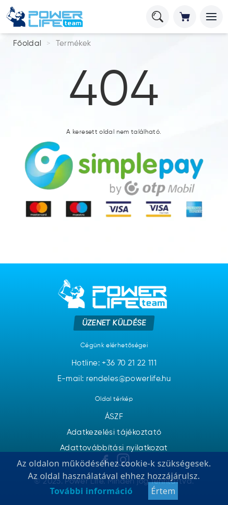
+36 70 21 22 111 (129, 363)
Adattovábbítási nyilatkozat (114, 448)
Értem (163, 491)
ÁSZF (114, 417)
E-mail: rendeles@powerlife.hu (114, 379)
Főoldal (27, 43)
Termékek (73, 43)
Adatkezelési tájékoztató (114, 432)
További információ (91, 491)
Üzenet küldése (114, 322)
